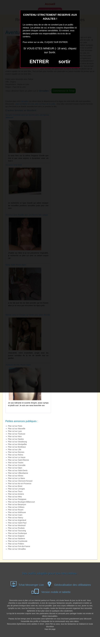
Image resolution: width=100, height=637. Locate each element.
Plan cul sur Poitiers (16, 544)
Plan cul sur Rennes (16, 452)
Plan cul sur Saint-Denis (17, 470)
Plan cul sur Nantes (16, 439)
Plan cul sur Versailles (17, 549)
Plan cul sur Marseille (16, 429)
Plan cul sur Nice (15, 436)
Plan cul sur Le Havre (16, 457)
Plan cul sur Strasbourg (17, 442)
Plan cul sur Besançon (17, 504)
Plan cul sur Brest (15, 486)
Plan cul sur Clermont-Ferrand (20, 481)
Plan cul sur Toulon (15, 463)
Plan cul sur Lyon (15, 431)
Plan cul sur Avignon (16, 536)
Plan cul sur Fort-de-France (19, 546)
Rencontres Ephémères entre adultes (22, 624)
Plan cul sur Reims (15, 455)
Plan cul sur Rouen (15, 510)
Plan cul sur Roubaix (16, 528)
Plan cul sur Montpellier (17, 444)
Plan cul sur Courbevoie (17, 541)
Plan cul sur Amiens (16, 494)
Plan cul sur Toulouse (16, 434)
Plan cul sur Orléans (16, 507)
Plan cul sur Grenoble (17, 465)
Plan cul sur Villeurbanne (18, 473)
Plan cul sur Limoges (16, 489)
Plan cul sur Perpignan (17, 499)
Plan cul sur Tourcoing (17, 531)
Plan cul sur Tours (15, 491)
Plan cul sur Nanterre (16, 538)
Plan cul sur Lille (14, 449)
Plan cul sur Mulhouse (17, 512)
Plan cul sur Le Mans (16, 478)
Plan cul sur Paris (15, 426)
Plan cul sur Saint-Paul (17, 523)
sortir (64, 61)
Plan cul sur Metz (15, 497)
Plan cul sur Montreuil (17, 525)
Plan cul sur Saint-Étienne (18, 460)
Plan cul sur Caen (15, 515)
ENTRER (39, 61)
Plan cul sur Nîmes (15, 476)
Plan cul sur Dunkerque (17, 533)
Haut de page (50, 629)
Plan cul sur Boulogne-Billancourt (21, 502)
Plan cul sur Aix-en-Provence (19, 483)
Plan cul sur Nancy (15, 518)
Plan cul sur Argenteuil (17, 520)
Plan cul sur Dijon (15, 468)
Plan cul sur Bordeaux (17, 447)
